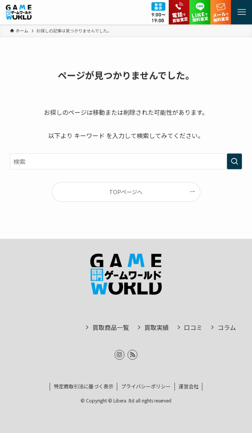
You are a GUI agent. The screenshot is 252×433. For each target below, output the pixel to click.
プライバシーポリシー (146, 386)
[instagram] (119, 355)
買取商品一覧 (110, 327)
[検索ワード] (126, 161)
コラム (227, 327)
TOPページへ (125, 192)
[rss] (132, 355)
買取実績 (156, 327)
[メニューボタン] (241, 12)
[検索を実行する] (234, 161)
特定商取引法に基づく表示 (83, 386)
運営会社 (189, 386)
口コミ (193, 327)
